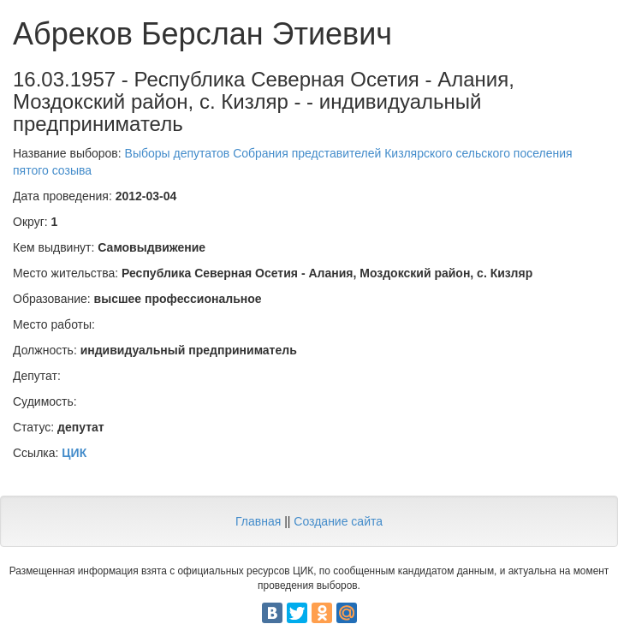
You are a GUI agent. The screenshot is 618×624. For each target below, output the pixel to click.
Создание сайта (338, 521)
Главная (258, 521)
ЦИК (74, 453)
